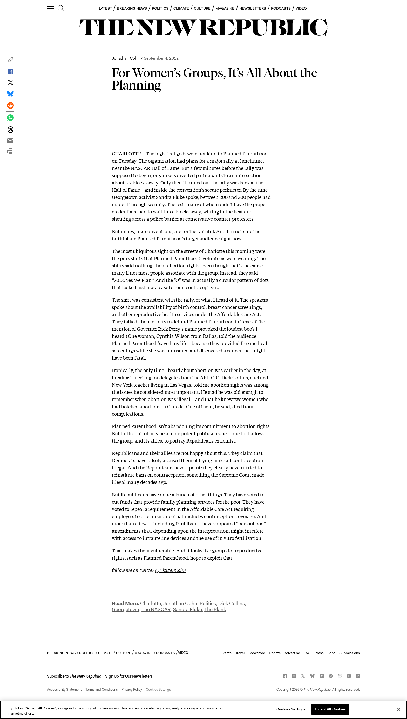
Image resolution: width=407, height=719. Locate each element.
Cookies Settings (158, 689)
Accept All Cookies (330, 709)
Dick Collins (231, 603)
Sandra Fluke (187, 609)
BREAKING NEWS (132, 8)
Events (226, 653)
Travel (240, 653)
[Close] (398, 709)
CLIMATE (181, 8)
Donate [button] (275, 653)
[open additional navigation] (51, 8)
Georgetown (125, 609)
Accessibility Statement (64, 689)
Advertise (292, 653)
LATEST (105, 8)
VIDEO (301, 8)
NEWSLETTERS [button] (252, 8)
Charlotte (150, 603)
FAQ (307, 653)
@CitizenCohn (170, 570)
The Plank (215, 609)
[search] (61, 8)
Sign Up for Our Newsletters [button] (129, 676)
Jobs (331, 653)
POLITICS (160, 8)
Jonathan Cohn (126, 58)
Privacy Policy (131, 689)
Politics (208, 603)
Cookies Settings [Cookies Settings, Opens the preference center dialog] (290, 709)
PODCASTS (281, 8)
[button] (10, 61)
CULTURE (202, 8)
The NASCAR (156, 609)
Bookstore (256, 653)
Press (319, 653)
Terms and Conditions (101, 689)
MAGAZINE (225, 8)
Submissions (349, 653)
